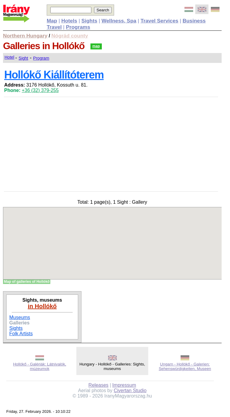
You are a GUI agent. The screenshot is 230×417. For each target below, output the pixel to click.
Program (41, 58)
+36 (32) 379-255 (40, 90)
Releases (98, 385)
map (96, 46)
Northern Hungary (25, 36)
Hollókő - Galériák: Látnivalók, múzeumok (39, 366)
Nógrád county (70, 36)
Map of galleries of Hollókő (27, 281)
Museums (19, 317)
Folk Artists (21, 333)
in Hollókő (42, 306)
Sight (23, 58)
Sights (15, 328)
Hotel (9, 57)
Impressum (124, 385)
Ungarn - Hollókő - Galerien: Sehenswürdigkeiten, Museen (185, 366)
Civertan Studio (130, 390)
